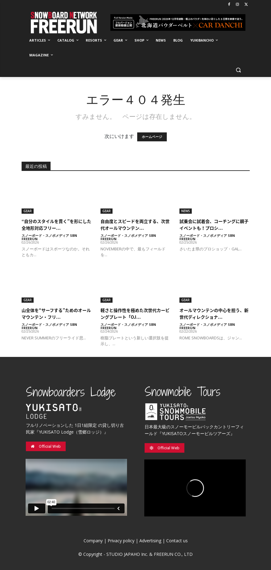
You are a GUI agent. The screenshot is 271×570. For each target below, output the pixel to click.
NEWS (185, 211)
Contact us (177, 541)
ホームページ (152, 137)
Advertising (150, 541)
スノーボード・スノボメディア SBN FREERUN (49, 237)
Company (93, 541)
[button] (238, 70)
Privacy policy (121, 541)
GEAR (27, 211)
